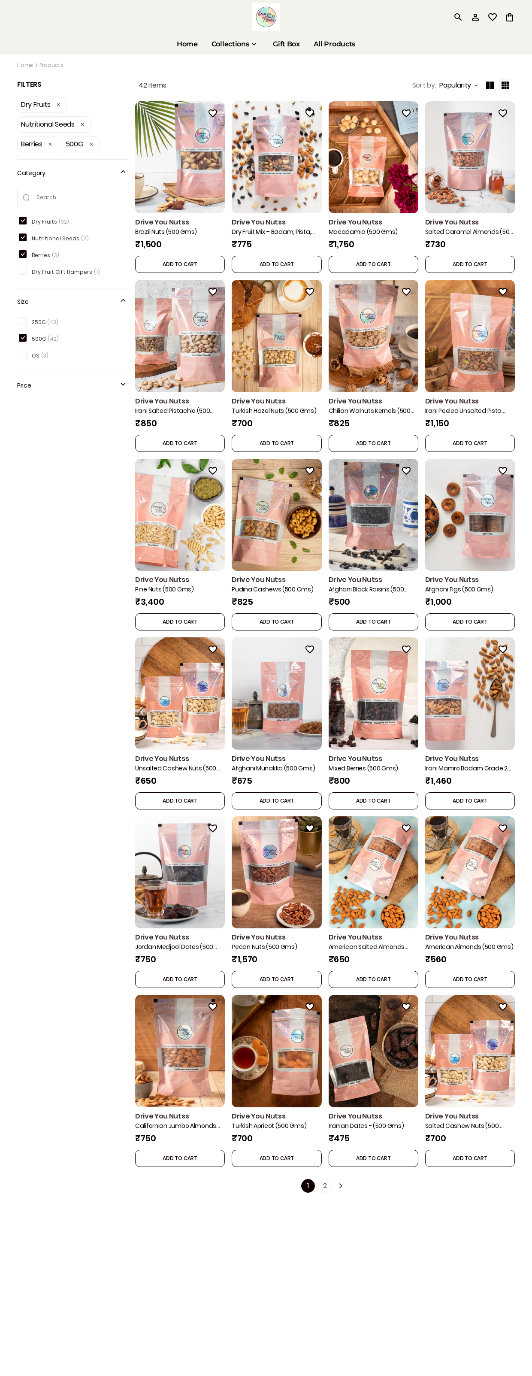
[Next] (340, 1186)
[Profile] (475, 17)
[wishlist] (492, 17)
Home (25, 65)
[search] (458, 17)
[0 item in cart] (510, 17)
